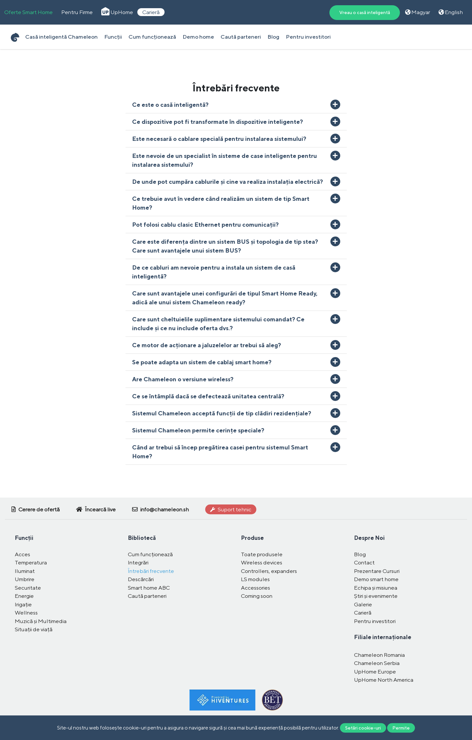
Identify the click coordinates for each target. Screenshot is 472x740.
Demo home (198, 36)
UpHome (117, 12)
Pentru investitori (308, 36)
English (451, 12)
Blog (273, 36)
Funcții (113, 36)
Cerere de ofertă (35, 509)
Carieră (151, 12)
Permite (401, 727)
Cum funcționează (152, 36)
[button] (236, 104)
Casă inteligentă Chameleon (61, 36)
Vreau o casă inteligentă (364, 12)
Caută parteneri (241, 36)
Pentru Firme (77, 12)
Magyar (417, 12)
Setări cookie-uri (363, 727)
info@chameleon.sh (160, 509)
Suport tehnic (230, 509)
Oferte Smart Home (28, 12)
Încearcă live (96, 509)
